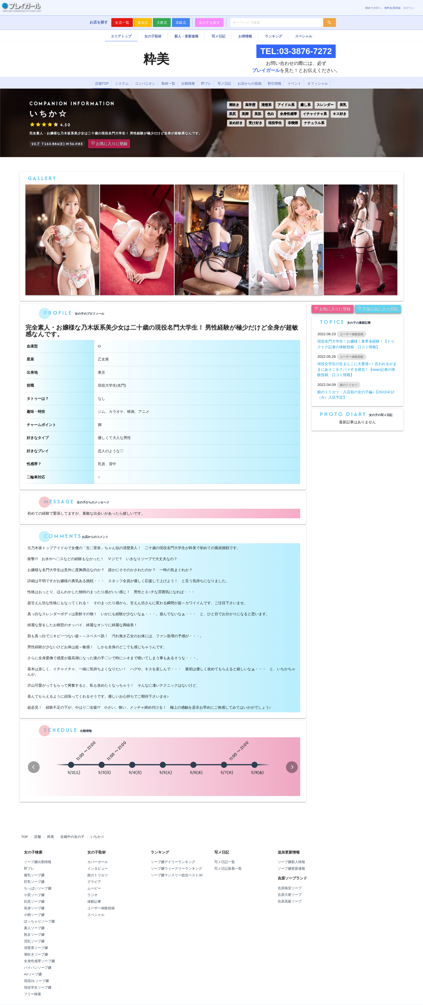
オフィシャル (317, 83)
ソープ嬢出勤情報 (37, 862)
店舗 (37, 837)
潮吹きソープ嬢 (36, 954)
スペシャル (303, 36)
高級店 (181, 22)
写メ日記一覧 (224, 862)
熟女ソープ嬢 (34, 934)
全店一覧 (122, 22)
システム (122, 83)
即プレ (206, 83)
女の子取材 (152, 36)
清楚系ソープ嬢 (36, 948)
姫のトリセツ (97, 875)
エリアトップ (121, 36)
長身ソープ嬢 (34, 908)
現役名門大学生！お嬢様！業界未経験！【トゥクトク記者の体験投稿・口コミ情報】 (355, 344)
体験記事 (94, 901)
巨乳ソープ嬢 (34, 882)
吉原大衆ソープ (290, 895)
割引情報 (274, 83)
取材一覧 (168, 83)
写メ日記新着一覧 (228, 868)
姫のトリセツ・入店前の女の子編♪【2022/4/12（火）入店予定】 (355, 395)
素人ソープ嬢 (34, 928)
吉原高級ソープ (290, 901)
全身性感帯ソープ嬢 (39, 961)
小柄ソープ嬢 (34, 915)
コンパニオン (145, 83)
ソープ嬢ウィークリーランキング (176, 868)
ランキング (273, 36)
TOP (24, 837)
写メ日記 (218, 36)
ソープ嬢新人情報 (291, 862)
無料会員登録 (392, 7)
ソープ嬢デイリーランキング (173, 862)
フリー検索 (32, 994)
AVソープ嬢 (33, 974)
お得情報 (245, 36)
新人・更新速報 (186, 36)
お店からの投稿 (250, 83)
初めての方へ (373, 7)
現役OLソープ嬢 (36, 981)
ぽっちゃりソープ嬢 (39, 921)
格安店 (142, 22)
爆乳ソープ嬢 (34, 875)
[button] (34, 767)
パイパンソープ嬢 (37, 968)
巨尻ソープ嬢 (34, 901)
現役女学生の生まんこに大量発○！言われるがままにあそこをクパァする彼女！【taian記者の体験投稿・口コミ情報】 (357, 369)
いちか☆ (97, 837)
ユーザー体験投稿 (101, 908)
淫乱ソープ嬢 (34, 941)
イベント (294, 83)
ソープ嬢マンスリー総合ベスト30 (176, 875)
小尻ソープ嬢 (34, 895)
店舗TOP (102, 83)
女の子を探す (209, 22)
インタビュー (97, 868)
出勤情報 (188, 83)
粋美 (50, 837)
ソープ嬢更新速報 (291, 868)
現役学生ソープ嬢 (37, 987)
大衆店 (162, 22)
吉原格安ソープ (290, 888)
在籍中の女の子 (72, 837)
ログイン (408, 7)
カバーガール (97, 862)
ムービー (94, 888)
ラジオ (92, 895)
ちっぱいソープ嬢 (37, 888)
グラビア (94, 882)
